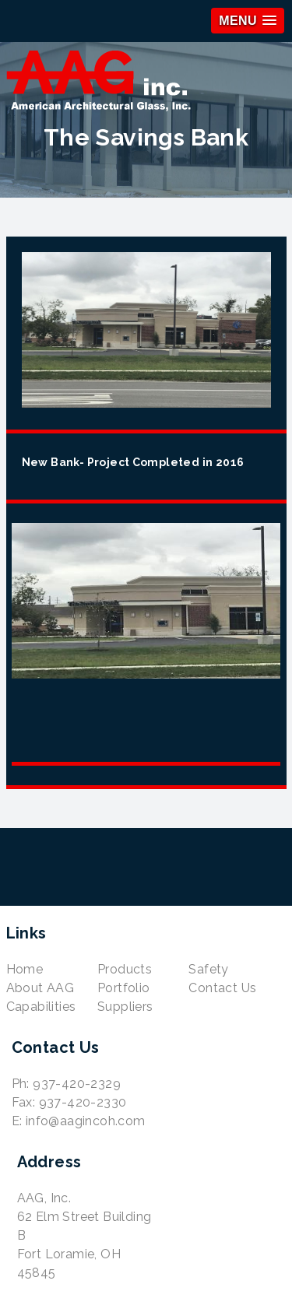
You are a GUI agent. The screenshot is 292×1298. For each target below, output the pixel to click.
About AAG (40, 988)
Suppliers (125, 1006)
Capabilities (41, 1006)
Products (124, 969)
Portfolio (123, 988)
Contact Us (222, 988)
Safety (208, 969)
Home (25, 969)
